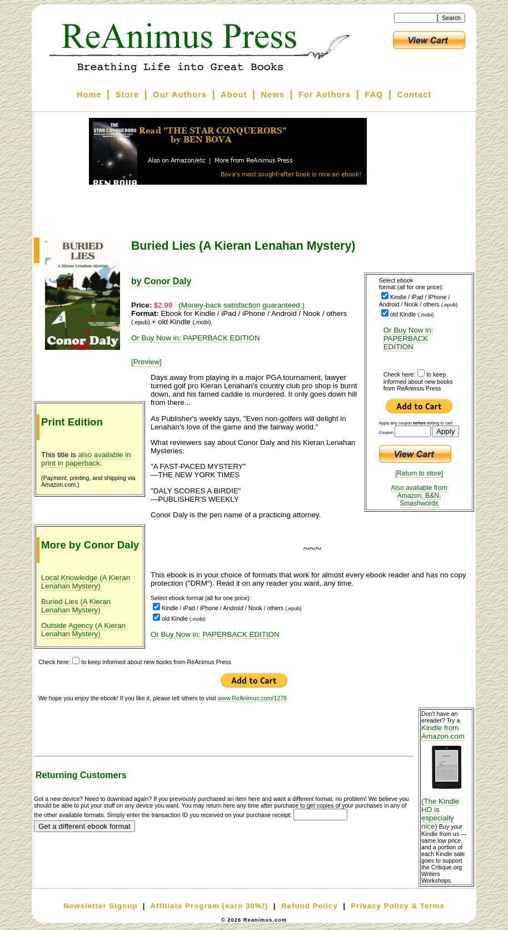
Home (89, 94)
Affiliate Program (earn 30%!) (209, 906)
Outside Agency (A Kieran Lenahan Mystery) (83, 629)
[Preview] (146, 362)
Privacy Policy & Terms (397, 906)
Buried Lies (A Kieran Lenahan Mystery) (76, 605)
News (273, 94)
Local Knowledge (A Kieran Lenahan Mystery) (85, 581)
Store (127, 94)
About (234, 94)
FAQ (374, 94)
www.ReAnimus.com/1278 (252, 698)
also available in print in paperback (86, 459)
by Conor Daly (161, 281)
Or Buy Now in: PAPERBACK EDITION (409, 338)
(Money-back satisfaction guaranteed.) (241, 305)
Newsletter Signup (100, 906)
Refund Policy (309, 906)
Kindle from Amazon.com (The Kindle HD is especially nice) (446, 777)
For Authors (324, 94)
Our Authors (180, 94)
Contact (414, 94)
